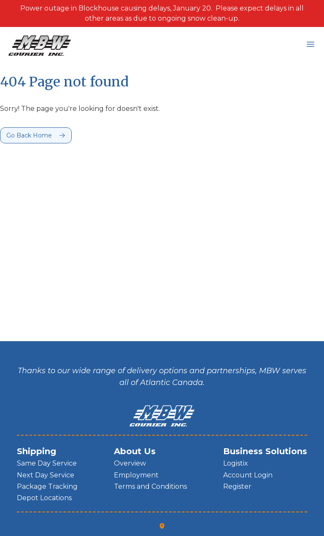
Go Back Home (29, 135)
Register (237, 486)
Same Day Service (47, 463)
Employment (136, 475)
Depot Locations (44, 498)
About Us (135, 451)
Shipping (36, 451)
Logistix (235, 463)
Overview (130, 463)
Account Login (248, 475)
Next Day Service (45, 475)
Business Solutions (265, 451)
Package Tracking (47, 486)
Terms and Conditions (150, 486)
